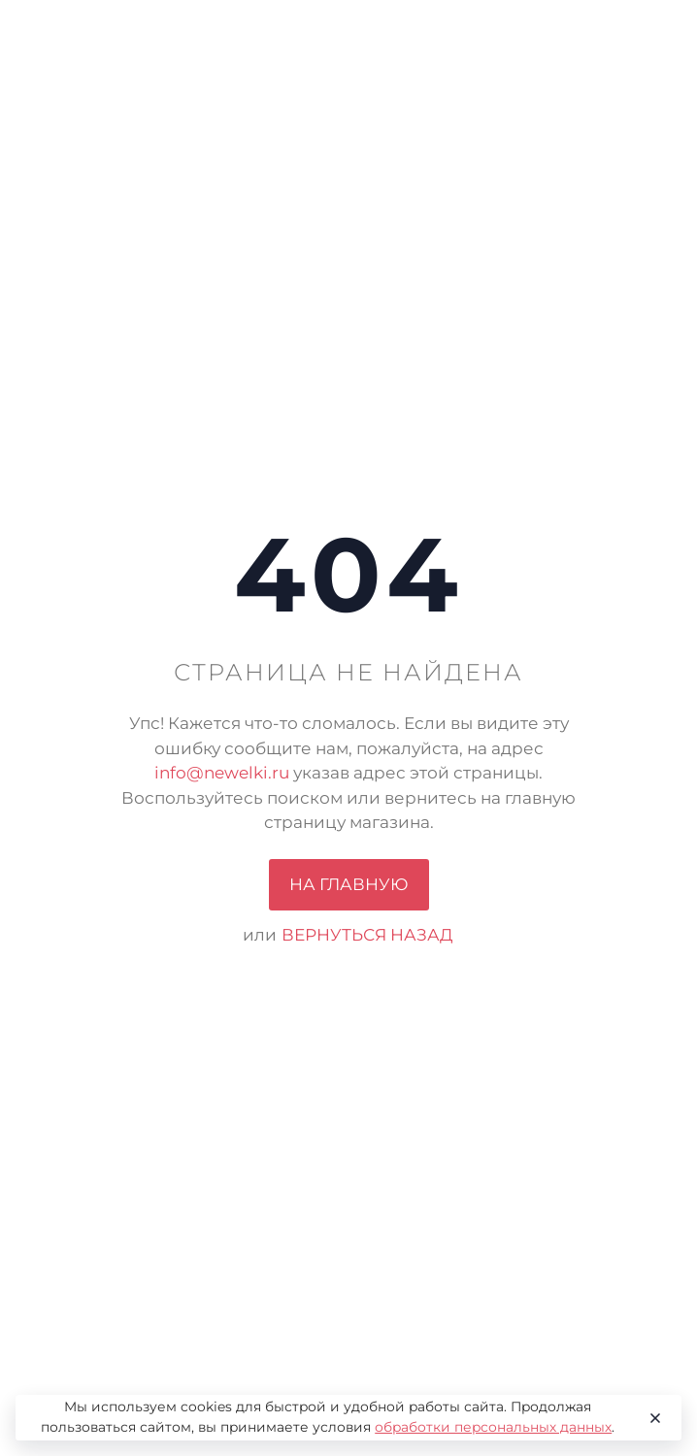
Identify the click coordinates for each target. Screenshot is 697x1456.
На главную (349, 884)
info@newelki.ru (221, 772)
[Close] (652, 1418)
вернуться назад (367, 934)
